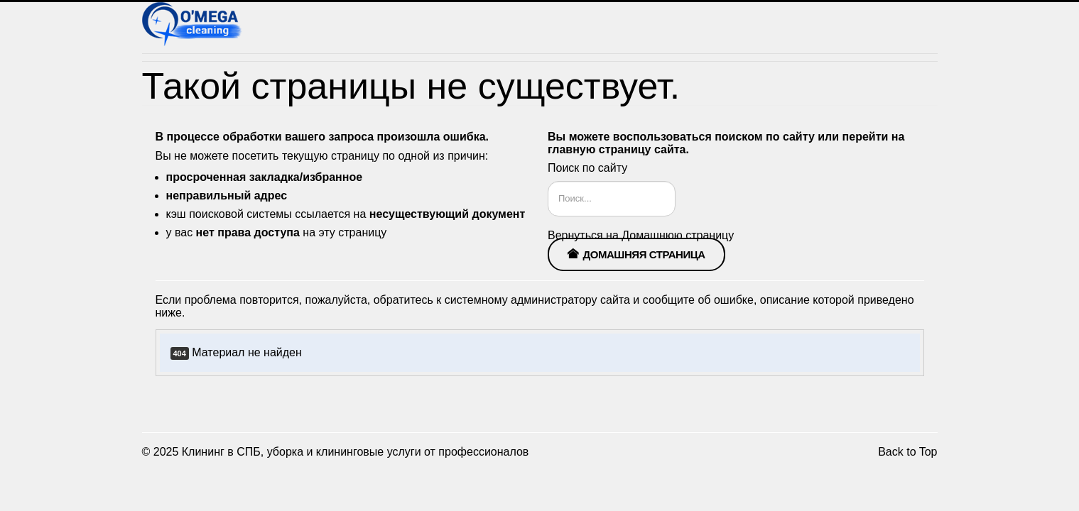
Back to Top (907, 452)
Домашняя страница (636, 254)
